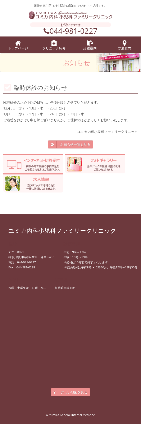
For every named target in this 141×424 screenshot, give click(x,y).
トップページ (18, 45)
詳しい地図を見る (70, 392)
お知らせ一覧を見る (70, 144)
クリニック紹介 (54, 45)
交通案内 (124, 45)
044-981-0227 (70, 31)
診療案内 (90, 45)
